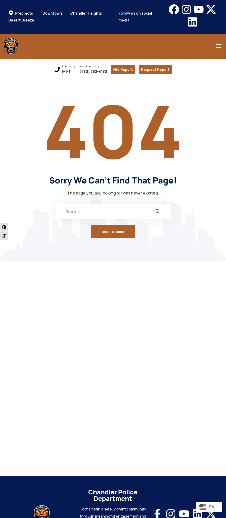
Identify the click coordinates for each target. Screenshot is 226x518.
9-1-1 (65, 71)
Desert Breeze (21, 20)
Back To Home (113, 232)
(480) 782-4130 (93, 71)
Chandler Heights (86, 13)
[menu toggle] (205, 45)
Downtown (52, 13)
